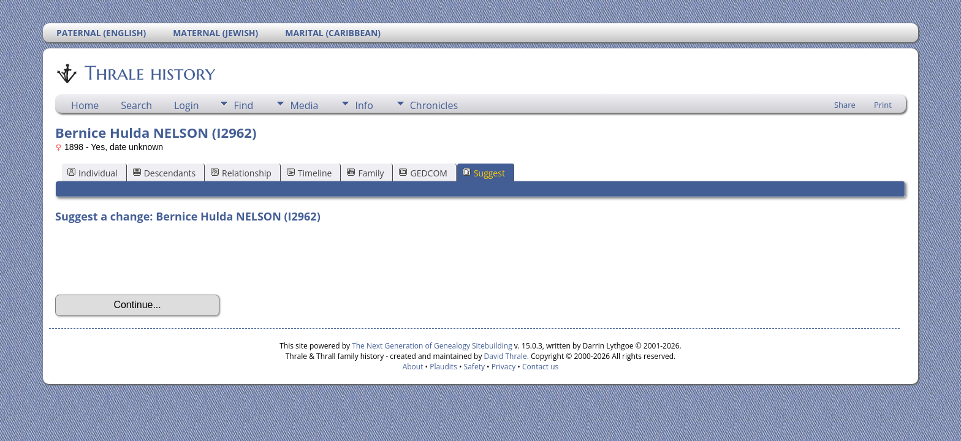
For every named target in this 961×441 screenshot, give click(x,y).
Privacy (504, 366)
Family (365, 173)
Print (883, 104)
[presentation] (148, 259)
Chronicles (434, 105)
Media (304, 105)
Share (845, 104)
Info (364, 105)
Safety (474, 366)
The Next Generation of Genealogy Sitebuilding (432, 346)
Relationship (241, 173)
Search (136, 105)
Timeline (309, 173)
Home (85, 105)
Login (186, 105)
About (413, 366)
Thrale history (149, 73)
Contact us (540, 366)
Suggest (484, 173)
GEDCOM (423, 173)
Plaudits (443, 366)
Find (243, 105)
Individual (92, 173)
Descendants (164, 173)
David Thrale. (505, 356)
